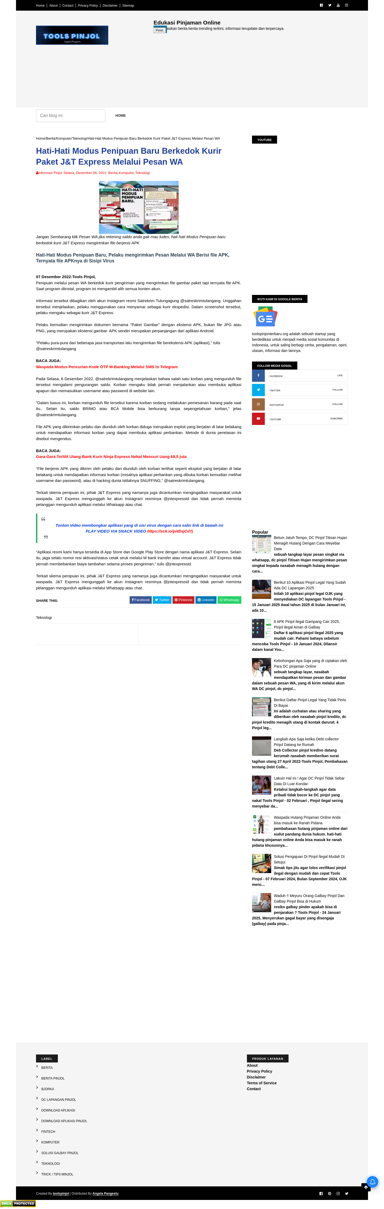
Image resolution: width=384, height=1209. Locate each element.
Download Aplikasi (58, 1110)
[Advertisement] (251, 70)
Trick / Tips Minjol (57, 1174)
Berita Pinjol (53, 1078)
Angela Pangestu (105, 1193)
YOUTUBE (275, 419)
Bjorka (47, 1089)
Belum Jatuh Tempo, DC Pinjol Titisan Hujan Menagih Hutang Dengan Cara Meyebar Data (310, 543)
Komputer (63, 138)
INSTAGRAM (277, 405)
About (53, 5)
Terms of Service (262, 1083)
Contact (67, 5)
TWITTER (275, 390)
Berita (50, 138)
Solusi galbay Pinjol (60, 1153)
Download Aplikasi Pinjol (64, 1121)
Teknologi (79, 138)
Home (40, 5)
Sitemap (128, 5)
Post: (160, 30)
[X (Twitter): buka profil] (258, 390)
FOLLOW (338, 389)
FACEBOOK (276, 376)
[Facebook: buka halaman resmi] (258, 376)
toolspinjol (61, 1193)
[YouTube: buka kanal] (258, 419)
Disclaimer (110, 5)
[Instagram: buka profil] (258, 404)
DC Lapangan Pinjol (58, 1100)
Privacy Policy (88, 5)
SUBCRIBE (336, 418)
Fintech (48, 1132)
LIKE (340, 375)
